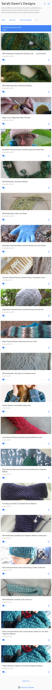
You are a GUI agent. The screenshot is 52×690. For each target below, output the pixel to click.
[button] (49, 60)
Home (3, 20)
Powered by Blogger (26, 687)
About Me (12, 20)
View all (4, 29)
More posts (26, 681)
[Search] (45, 3)
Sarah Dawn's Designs (18, 3)
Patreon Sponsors (26, 20)
